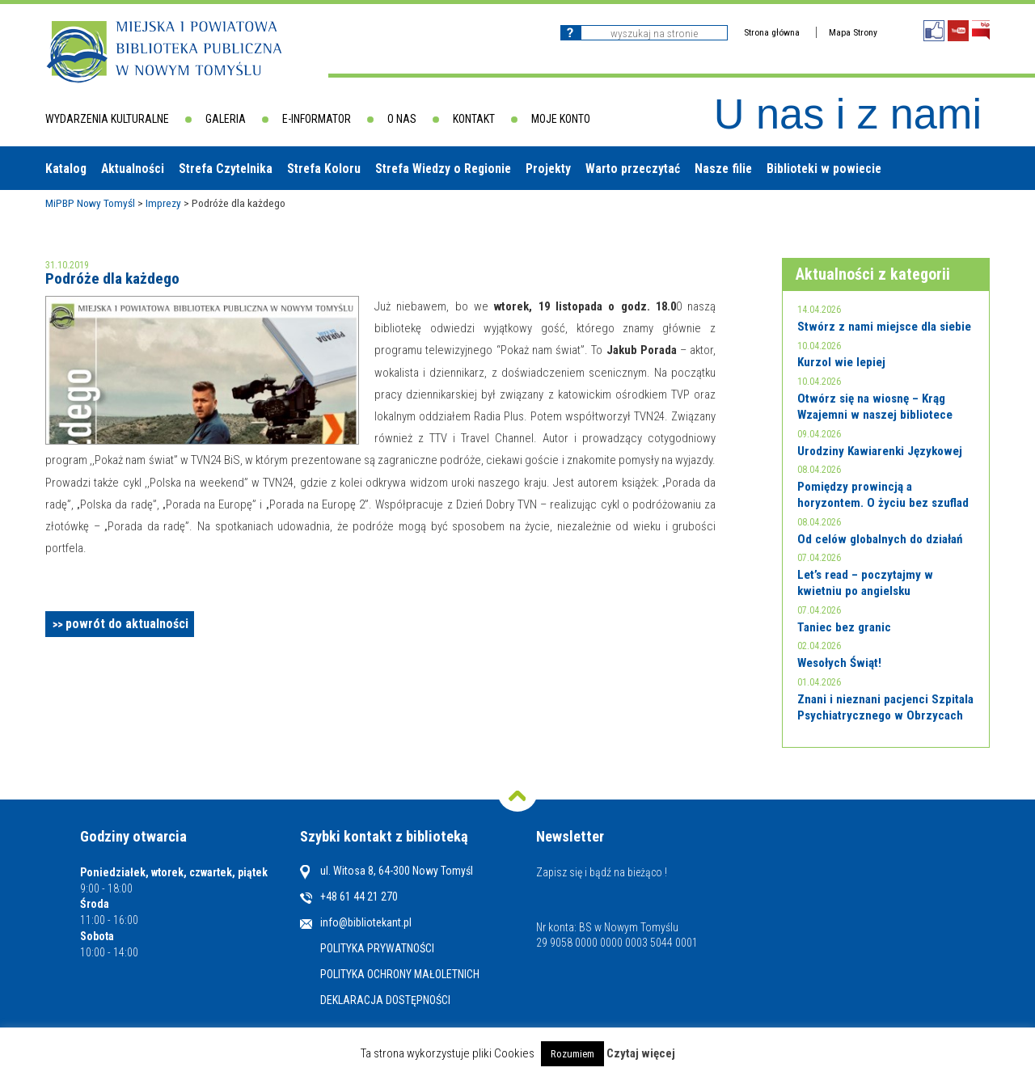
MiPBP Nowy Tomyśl (90, 202)
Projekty (548, 168)
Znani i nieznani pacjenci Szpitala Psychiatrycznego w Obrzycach (885, 707)
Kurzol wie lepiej (841, 362)
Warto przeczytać (632, 168)
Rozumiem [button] (572, 1054)
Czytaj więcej (640, 1053)
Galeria (225, 118)
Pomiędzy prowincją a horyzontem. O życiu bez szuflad (883, 494)
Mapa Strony (853, 32)
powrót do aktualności (126, 623)
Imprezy (163, 202)
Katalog (66, 168)
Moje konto (560, 118)
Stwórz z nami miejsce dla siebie (884, 326)
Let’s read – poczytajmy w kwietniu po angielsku (865, 583)
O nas (401, 118)
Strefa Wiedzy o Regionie (443, 168)
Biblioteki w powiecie (824, 168)
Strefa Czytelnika (225, 168)
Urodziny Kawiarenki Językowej (879, 451)
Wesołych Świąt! (839, 663)
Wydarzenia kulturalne (107, 118)
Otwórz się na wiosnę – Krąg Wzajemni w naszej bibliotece (875, 406)
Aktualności (132, 168)
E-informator (316, 118)
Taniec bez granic (844, 627)
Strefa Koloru (324, 168)
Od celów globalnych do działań (879, 539)
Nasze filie (723, 168)
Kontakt (474, 118)
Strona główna (772, 32)
